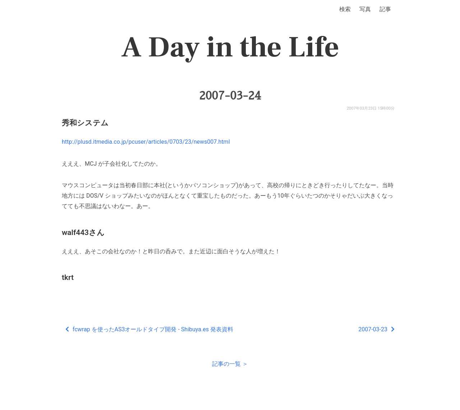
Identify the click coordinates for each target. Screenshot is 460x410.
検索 (345, 9)
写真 (365, 9)
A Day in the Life (230, 47)
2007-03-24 (230, 95)
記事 (385, 9)
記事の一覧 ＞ (230, 363)
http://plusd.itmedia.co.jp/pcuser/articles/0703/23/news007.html (146, 141)
